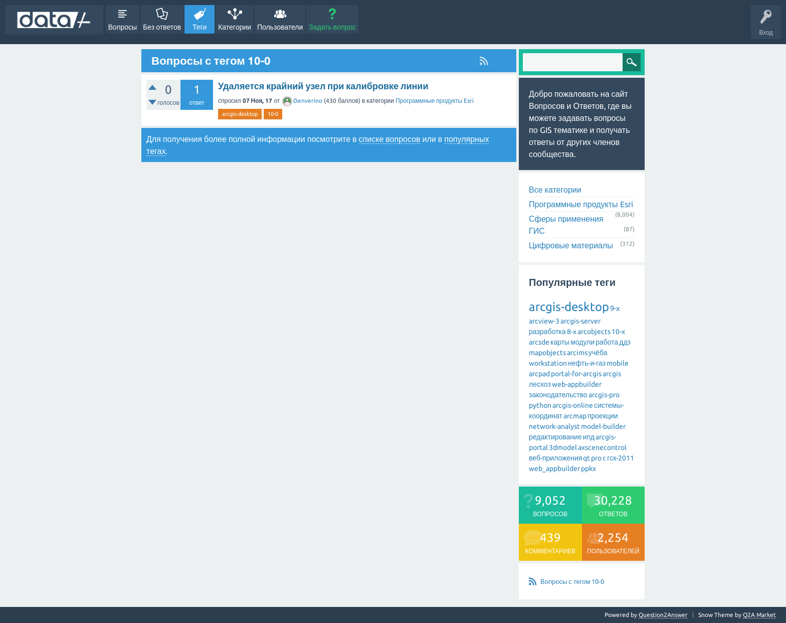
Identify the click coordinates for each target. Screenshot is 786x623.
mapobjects (547, 353)
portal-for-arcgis (576, 374)
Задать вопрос (332, 27)
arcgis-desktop (240, 114)
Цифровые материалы (571, 245)
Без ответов (162, 27)
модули (582, 342)
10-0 (273, 114)
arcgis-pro (604, 395)
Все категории (555, 189)
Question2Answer (663, 614)
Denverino (302, 100)
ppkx (588, 468)
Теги (199, 27)
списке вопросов (390, 138)
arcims (577, 353)
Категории (234, 27)
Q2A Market (759, 614)
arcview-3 (544, 321)
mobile (618, 363)
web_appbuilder (554, 468)
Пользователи (280, 27)
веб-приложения (555, 458)
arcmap (574, 416)
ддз (625, 342)
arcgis (612, 374)
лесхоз (540, 384)
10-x (618, 332)
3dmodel (563, 447)
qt (586, 458)
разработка (547, 332)
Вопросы (122, 27)
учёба (598, 353)
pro (596, 458)
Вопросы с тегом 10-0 (572, 581)
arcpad (539, 374)
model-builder (603, 426)
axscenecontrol (602, 447)
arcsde (539, 342)
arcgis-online (572, 405)
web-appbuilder (577, 384)
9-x (615, 308)
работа (607, 342)
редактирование (555, 437)
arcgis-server (580, 321)
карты (559, 342)
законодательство (558, 395)
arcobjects (594, 332)
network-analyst (554, 426)
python (540, 405)
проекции (602, 416)
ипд (589, 437)
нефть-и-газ (587, 363)
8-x (571, 332)
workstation (548, 363)
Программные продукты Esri (435, 100)
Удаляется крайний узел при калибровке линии (323, 86)
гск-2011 (620, 458)
